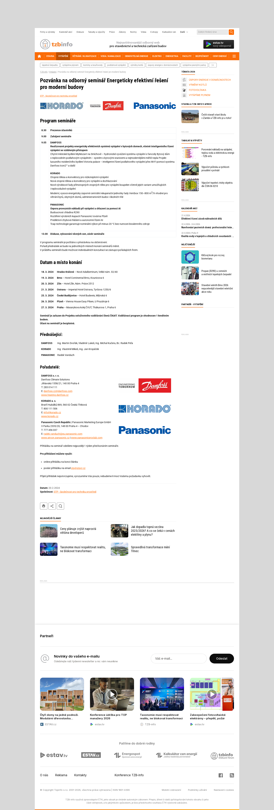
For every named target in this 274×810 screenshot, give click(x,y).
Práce (112, 32)
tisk (43, 506)
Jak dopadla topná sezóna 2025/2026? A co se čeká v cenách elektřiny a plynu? (153, 530)
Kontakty (80, 775)
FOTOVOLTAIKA (197, 90)
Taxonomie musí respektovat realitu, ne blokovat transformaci (83, 549)
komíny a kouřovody (93, 65)
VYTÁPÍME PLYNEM (199, 95)
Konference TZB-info (129, 775)
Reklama (61, 775)
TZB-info (43, 72)
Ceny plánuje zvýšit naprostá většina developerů (78, 530)
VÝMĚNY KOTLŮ (198, 84)
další (213, 65)
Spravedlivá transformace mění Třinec (150, 549)
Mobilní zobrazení (171, 789)
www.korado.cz (49, 416)
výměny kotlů (137, 65)
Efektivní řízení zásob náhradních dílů (201, 218)
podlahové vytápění (116, 65)
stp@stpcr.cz (78, 468)
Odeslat (221, 658)
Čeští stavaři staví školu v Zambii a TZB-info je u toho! (216, 116)
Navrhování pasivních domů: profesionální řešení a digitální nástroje (207, 227)
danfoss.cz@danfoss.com (58, 391)
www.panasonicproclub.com (86, 437)
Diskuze (80, 32)
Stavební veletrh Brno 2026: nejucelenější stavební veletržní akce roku (217, 288)
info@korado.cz (52, 412)
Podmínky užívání (197, 789)
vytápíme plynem (70, 65)
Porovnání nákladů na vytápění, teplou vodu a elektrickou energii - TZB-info (217, 153)
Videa (143, 32)
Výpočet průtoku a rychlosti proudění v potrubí (215, 168)
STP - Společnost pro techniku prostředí (58, 96)
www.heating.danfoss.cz (54, 395)
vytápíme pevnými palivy (194, 65)
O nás (44, 775)
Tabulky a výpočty (96, 32)
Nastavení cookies (224, 789)
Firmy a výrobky (47, 32)
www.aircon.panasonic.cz (55, 437)
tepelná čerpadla (50, 65)
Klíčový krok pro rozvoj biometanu (212, 257)
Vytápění (52, 72)
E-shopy (154, 32)
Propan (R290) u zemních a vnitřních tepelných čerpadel (216, 272)
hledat (60, 506)
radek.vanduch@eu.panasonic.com (63, 433)
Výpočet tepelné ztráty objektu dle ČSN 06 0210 (217, 184)
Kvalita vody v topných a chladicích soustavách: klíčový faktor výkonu (207, 236)
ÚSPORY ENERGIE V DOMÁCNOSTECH (210, 79)
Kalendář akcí (65, 32)
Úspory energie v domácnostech (163, 65)
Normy (133, 32)
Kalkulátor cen (169, 32)
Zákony (122, 32)
